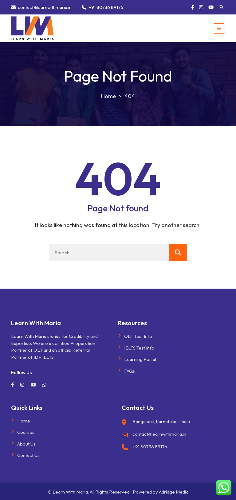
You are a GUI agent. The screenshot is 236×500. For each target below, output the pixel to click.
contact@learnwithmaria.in (41, 7)
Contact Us (28, 455)
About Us (26, 444)
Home (23, 421)
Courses (25, 432)
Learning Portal (140, 359)
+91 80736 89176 (102, 7)
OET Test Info (138, 336)
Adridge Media (173, 492)
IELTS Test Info (139, 348)
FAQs (129, 371)
